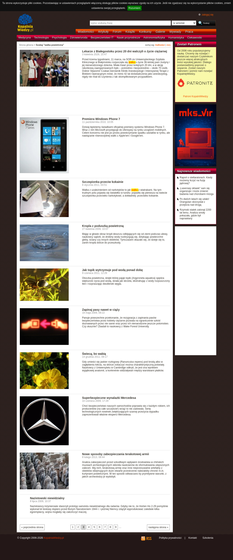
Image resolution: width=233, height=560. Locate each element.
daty (169, 45)
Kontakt (192, 537)
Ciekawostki (194, 37)
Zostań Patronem (189, 44)
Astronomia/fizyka (154, 37)
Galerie (160, 31)
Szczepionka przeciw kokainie (102, 181)
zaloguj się (207, 14)
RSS (149, 538)
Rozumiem (134, 8)
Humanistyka (176, 37)
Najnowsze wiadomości (193, 171)
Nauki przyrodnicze (128, 37)
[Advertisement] (95, 103)
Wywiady (175, 31)
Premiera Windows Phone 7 (101, 119)
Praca (189, 31)
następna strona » (158, 527)
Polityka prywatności (170, 537)
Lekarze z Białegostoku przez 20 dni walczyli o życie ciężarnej (124, 51)
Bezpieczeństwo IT (102, 37)
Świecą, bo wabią (94, 353)
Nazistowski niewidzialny (47, 498)
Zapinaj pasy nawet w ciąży (101, 309)
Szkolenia (207, 537)
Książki (130, 31)
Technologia (41, 37)
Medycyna (24, 37)
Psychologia (59, 37)
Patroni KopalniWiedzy (195, 96)
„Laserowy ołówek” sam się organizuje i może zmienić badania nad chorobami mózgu (197, 191)
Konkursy (145, 31)
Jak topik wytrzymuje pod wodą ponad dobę (112, 270)
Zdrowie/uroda (78, 37)
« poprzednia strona (32, 527)
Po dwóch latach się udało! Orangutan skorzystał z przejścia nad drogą (194, 202)
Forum (117, 31)
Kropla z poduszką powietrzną (103, 226)
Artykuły (103, 31)
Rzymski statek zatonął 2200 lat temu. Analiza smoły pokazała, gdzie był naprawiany (195, 214)
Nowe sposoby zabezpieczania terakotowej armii (115, 454)
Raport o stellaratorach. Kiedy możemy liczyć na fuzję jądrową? (196, 180)
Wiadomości (86, 31)
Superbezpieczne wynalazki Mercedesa (109, 397)
